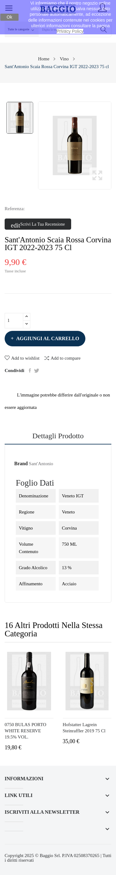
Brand (21, 463)
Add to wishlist (22, 358)
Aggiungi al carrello (47, 338)
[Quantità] (14, 320)
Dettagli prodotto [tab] (58, 436)
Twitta (36, 370)
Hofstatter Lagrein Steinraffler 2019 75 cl (84, 727)
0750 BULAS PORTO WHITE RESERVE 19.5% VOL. (25, 730)
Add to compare (62, 358)
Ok (9, 17)
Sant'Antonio (41, 463)
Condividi (29, 370)
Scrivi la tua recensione (38, 224)
